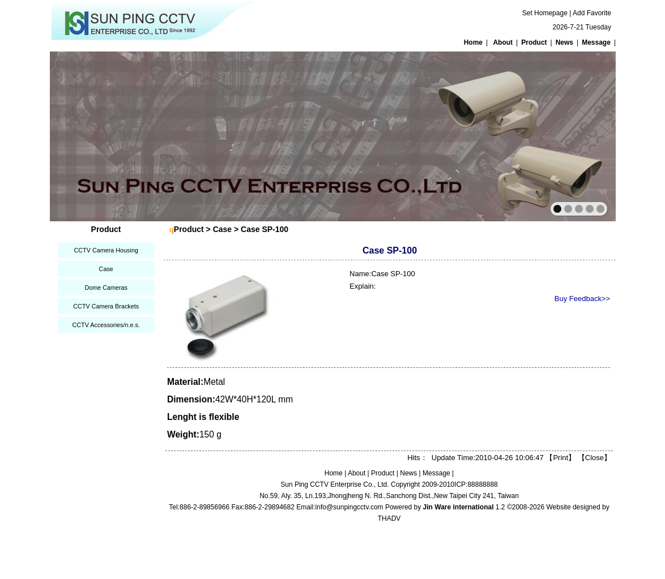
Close (594, 457)
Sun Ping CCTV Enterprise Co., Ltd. (334, 484)
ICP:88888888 (476, 484)
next (582, 135)
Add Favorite (592, 13)
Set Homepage (545, 13)
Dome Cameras (105, 287)
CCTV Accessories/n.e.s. (105, 324)
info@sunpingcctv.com (349, 507)
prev (83, 135)
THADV (389, 518)
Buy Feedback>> (582, 298)
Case (106, 268)
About (503, 42)
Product (534, 42)
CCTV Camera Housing (106, 250)
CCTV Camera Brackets (106, 306)
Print (560, 457)
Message (596, 42)
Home (473, 42)
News (564, 42)
